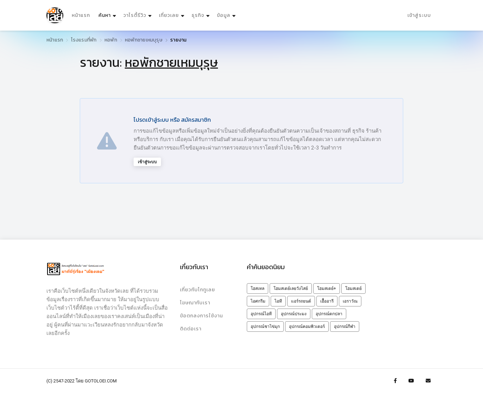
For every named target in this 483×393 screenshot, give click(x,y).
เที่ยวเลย (169, 15)
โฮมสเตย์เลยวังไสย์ (290, 288)
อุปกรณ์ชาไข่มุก (265, 326)
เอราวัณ (350, 301)
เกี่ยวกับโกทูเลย (197, 289)
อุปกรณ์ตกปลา (329, 313)
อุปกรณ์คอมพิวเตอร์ (307, 326)
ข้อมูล (223, 15)
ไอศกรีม (258, 301)
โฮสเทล (257, 288)
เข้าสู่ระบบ (419, 15)
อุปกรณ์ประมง (294, 313)
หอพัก (110, 40)
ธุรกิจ (198, 15)
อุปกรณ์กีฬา (344, 326)
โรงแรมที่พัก (84, 40)
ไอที (278, 301)
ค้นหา (108, 13)
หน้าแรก (81, 15)
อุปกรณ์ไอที (261, 313)
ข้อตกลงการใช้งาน (201, 315)
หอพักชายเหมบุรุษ (143, 40)
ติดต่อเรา (190, 328)
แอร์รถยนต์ (301, 301)
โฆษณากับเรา (195, 302)
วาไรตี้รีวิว (134, 15)
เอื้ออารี (327, 301)
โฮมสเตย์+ (326, 288)
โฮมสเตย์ (353, 288)
